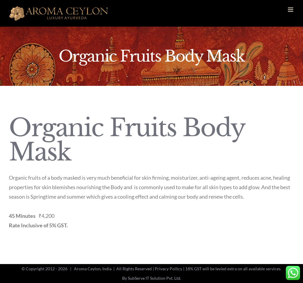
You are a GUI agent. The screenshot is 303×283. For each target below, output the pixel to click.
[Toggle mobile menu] (291, 10)
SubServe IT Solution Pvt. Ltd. (154, 278)
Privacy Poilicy (168, 268)
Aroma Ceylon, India (93, 268)
